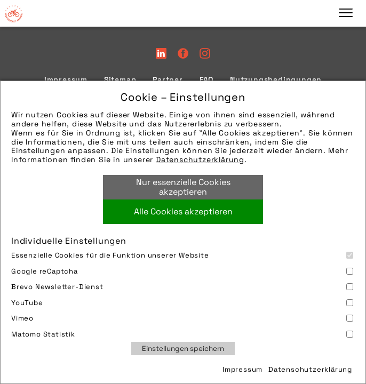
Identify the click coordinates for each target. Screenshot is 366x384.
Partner (168, 79)
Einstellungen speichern (183, 348)
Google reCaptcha (182, 271)
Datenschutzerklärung (200, 159)
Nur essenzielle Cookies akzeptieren (183, 187)
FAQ (206, 79)
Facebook (183, 53)
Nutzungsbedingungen (276, 79)
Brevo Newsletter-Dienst (182, 286)
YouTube (182, 302)
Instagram (205, 53)
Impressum (242, 369)
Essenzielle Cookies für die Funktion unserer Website (182, 255)
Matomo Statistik (182, 334)
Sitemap (120, 79)
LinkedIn (161, 53)
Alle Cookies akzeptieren (183, 211)
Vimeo (182, 318)
